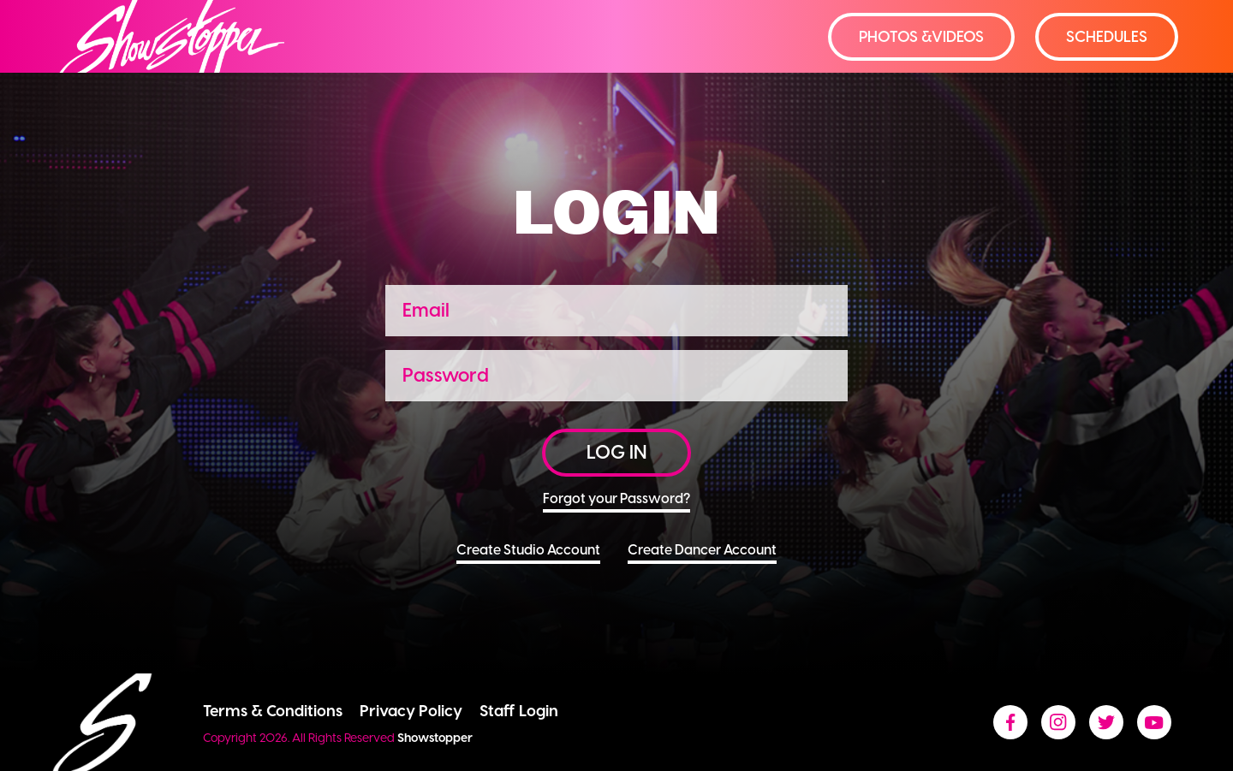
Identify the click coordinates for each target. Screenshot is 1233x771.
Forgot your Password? (616, 501)
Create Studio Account (528, 553)
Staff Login (519, 710)
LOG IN (616, 452)
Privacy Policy (411, 710)
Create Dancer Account (702, 553)
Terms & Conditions (272, 710)
